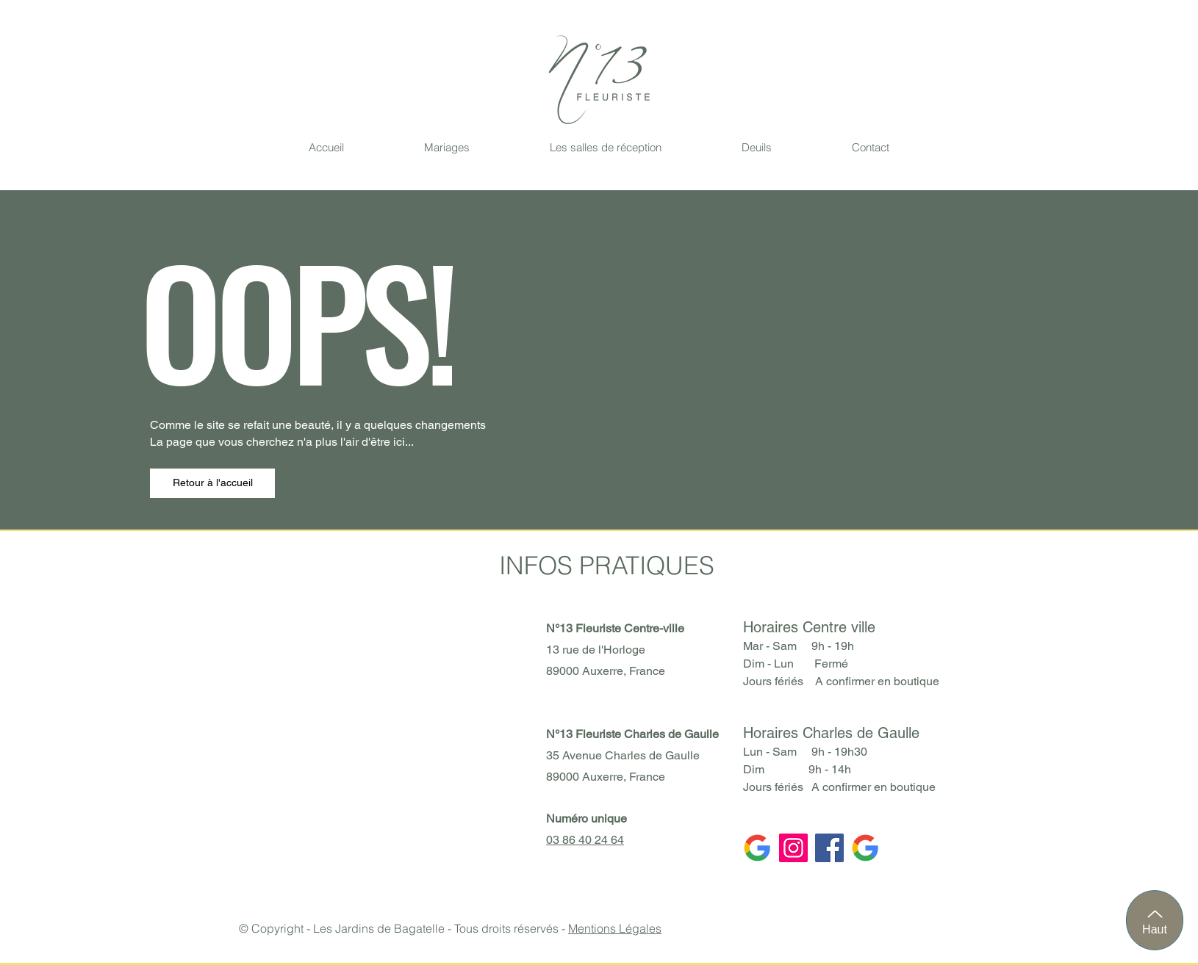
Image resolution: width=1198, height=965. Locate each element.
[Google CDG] (757, 848)
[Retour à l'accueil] (212, 483)
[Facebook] (829, 848)
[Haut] (1154, 920)
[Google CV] (865, 848)
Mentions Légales (614, 928)
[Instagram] (793, 848)
